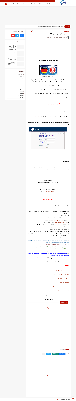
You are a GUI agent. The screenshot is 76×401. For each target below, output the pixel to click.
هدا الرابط (37, 116)
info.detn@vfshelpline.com (50, 191)
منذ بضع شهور (13, 45)
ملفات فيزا (44, 3)
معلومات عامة (16, 3)
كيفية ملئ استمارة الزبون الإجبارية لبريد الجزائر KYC (12, 59)
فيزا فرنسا (53, 3)
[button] (62, 354)
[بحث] (6, 4)
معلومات (21, 93)
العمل (22, 78)
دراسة (21, 80)
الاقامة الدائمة (20, 76)
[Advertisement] (38, 15)
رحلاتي (21, 82)
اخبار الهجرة (20, 74)
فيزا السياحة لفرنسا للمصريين (62, 270)
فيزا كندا (48, 3)
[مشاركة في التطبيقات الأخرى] (43, 354)
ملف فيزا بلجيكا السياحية (63, 278)
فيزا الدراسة (33, 3)
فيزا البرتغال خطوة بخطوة (63, 290)
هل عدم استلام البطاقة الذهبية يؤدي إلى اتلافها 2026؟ (12, 65)
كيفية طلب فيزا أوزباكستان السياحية (61, 274)
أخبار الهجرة (28, 3)
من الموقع (56, 220)
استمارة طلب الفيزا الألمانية (61, 222)
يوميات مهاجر (58, 399)
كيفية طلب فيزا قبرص (64, 282)
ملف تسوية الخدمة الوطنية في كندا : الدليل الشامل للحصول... (11, 48)
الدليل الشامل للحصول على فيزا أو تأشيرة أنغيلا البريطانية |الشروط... (50, 26)
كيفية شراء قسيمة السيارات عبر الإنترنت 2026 (11, 53)
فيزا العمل (39, 3)
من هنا (38, 258)
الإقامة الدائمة (22, 3)
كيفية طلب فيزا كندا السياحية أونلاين (61, 286)
